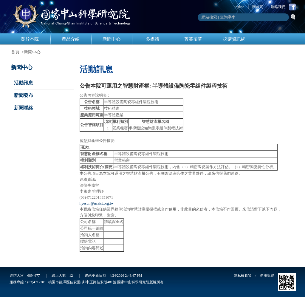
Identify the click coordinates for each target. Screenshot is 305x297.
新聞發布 (23, 95)
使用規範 (267, 275)
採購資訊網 (234, 39)
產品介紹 (71, 39)
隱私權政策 (243, 275)
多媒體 (152, 39)
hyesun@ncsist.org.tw (97, 203)
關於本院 (30, 39)
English (238, 7)
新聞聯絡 (23, 107)
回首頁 (257, 7)
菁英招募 (193, 39)
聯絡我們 (278, 7)
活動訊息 (23, 82)
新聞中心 (111, 39)
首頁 (15, 52)
